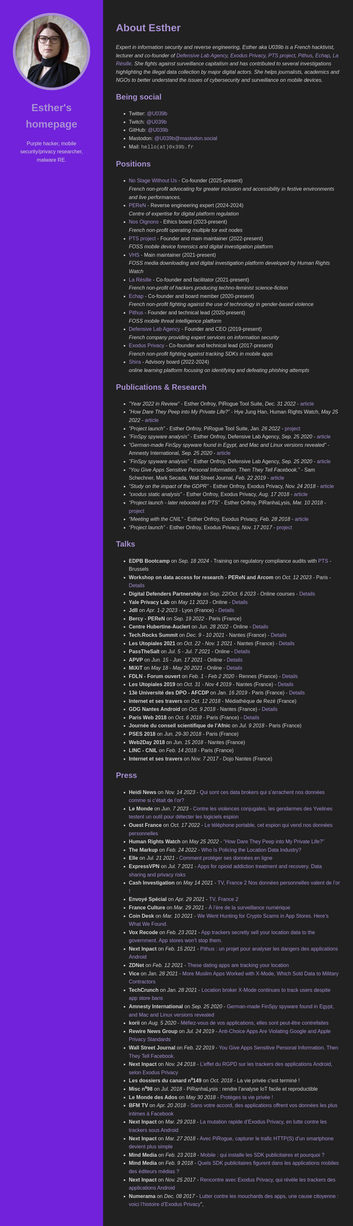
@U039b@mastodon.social (185, 138)
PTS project (281, 55)
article (307, 403)
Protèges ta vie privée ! (246, 1096)
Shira (135, 361)
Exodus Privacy (247, 55)
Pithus (305, 55)
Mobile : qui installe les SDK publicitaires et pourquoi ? (262, 1154)
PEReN (137, 204)
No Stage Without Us (153, 180)
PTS (323, 560)
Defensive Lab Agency (201, 55)
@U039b (157, 113)
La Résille (140, 279)
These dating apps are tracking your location (238, 964)
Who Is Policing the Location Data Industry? (251, 849)
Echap (322, 55)
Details (137, 585)
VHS (134, 254)
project (292, 428)
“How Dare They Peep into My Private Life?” (274, 841)
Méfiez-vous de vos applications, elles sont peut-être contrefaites (255, 1022)
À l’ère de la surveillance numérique (249, 907)
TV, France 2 (223, 898)
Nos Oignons (144, 221)
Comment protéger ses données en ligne (225, 857)
